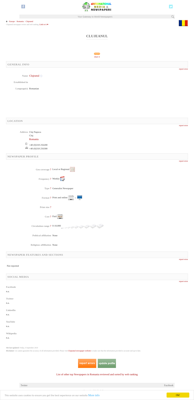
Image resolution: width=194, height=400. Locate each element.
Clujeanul (29, 21)
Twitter (24, 385)
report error (183, 69)
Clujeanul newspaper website (79, 351)
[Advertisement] (121, 93)
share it (97, 57)
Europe (12, 21)
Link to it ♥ (43, 24)
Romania (20, 21)
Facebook (168, 385)
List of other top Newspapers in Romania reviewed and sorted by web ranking (97, 374)
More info (94, 395)
